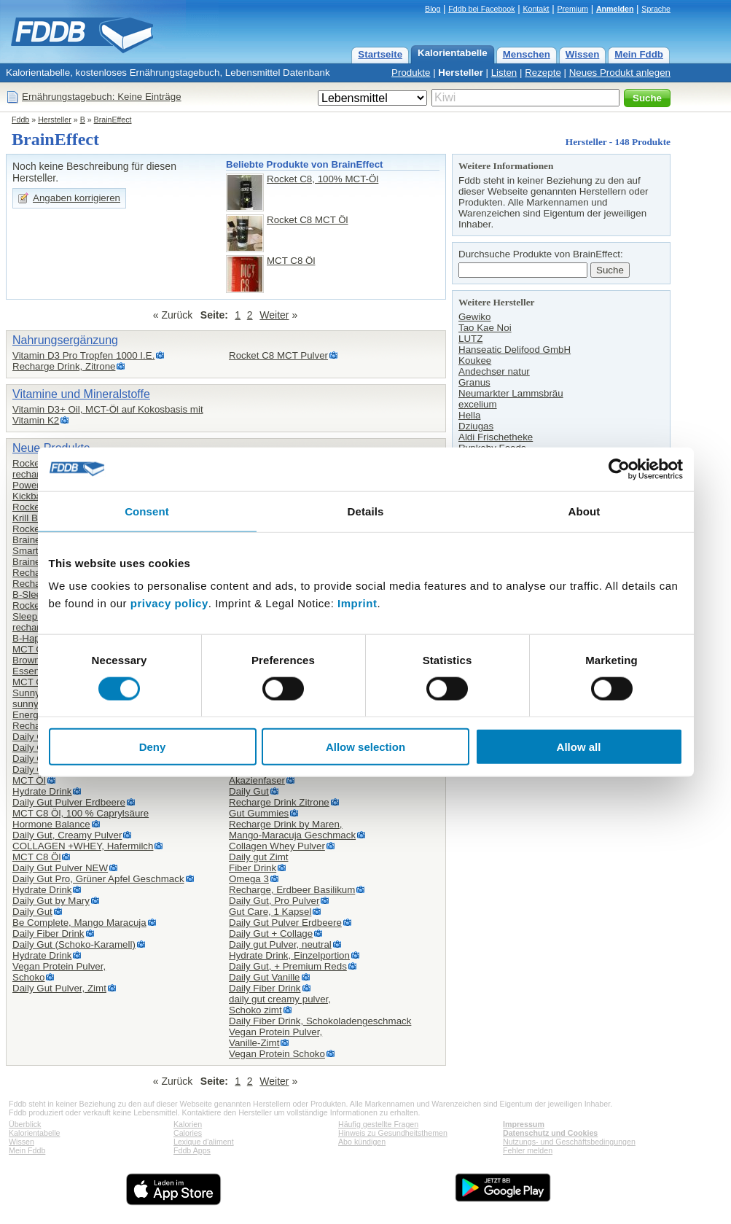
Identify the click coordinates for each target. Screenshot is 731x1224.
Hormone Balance (51, 824)
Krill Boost (34, 517)
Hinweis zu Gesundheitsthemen (392, 1133)
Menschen (526, 54)
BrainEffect (113, 119)
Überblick (25, 1124)
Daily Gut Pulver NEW (60, 867)
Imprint (357, 603)
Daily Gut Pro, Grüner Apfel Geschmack (98, 878)
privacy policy (169, 603)
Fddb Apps (192, 1150)
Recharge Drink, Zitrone (63, 366)
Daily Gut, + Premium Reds (288, 966)
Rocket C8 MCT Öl (307, 219)
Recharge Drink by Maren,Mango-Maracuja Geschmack (292, 830)
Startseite (380, 54)
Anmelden (615, 8)
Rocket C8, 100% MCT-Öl (322, 179)
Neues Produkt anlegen (620, 72)
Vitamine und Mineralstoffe (81, 394)
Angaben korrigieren (76, 197)
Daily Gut (32, 911)
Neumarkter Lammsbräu (510, 393)
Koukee (474, 360)
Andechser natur (494, 371)
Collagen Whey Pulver (277, 846)
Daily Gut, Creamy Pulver (67, 835)
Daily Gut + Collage (271, 933)
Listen (504, 72)
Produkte (410, 72)
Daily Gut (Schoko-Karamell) (74, 944)
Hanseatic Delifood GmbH (514, 349)
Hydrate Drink (41, 791)
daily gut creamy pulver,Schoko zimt (280, 1005)
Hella (469, 415)
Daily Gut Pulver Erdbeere (68, 802)
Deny (152, 747)
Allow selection (365, 747)
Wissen (583, 54)
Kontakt (536, 8)
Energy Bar (36, 714)
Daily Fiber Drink (48, 933)
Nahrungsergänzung (65, 340)
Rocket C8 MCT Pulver (278, 355)
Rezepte (543, 72)
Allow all (579, 747)
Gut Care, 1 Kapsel (270, 911)
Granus (474, 382)
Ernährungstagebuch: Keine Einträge (101, 96)
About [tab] (584, 510)
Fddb (20, 119)
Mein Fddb (638, 54)
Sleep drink (36, 616)
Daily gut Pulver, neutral (280, 944)
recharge (31, 627)
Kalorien (187, 1124)
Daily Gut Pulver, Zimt (59, 988)
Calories (187, 1133)
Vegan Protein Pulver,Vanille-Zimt (275, 1037)
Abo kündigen (362, 1141)
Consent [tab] (147, 510)
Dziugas (475, 426)
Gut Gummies (259, 813)
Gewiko (474, 316)
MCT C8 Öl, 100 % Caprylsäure (80, 813)
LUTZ (470, 338)
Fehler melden (527, 1150)
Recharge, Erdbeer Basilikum (292, 889)
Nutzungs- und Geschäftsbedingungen (569, 1141)
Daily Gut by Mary (51, 900)
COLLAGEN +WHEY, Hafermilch (82, 846)
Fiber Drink (252, 867)
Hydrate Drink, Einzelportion (289, 955)
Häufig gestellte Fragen (378, 1124)
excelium (477, 404)
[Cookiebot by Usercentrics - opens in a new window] (619, 469)
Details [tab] (366, 510)
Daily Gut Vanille (264, 977)
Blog (432, 8)
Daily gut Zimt (258, 856)
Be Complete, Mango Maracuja (79, 922)
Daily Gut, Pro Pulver (274, 900)
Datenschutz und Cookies (550, 1133)
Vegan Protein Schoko (277, 1053)
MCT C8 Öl (291, 260)
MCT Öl (29, 780)
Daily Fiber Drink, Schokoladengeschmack (320, 1021)
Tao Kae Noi (485, 327)
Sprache (656, 8)
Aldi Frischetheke (495, 437)
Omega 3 (249, 878)
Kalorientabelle (453, 52)
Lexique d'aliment (203, 1141)
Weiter (274, 315)
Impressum (523, 1124)
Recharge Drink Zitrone (279, 802)
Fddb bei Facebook (481, 8)
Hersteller (460, 72)
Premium (572, 8)
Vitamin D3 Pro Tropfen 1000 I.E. (83, 355)
